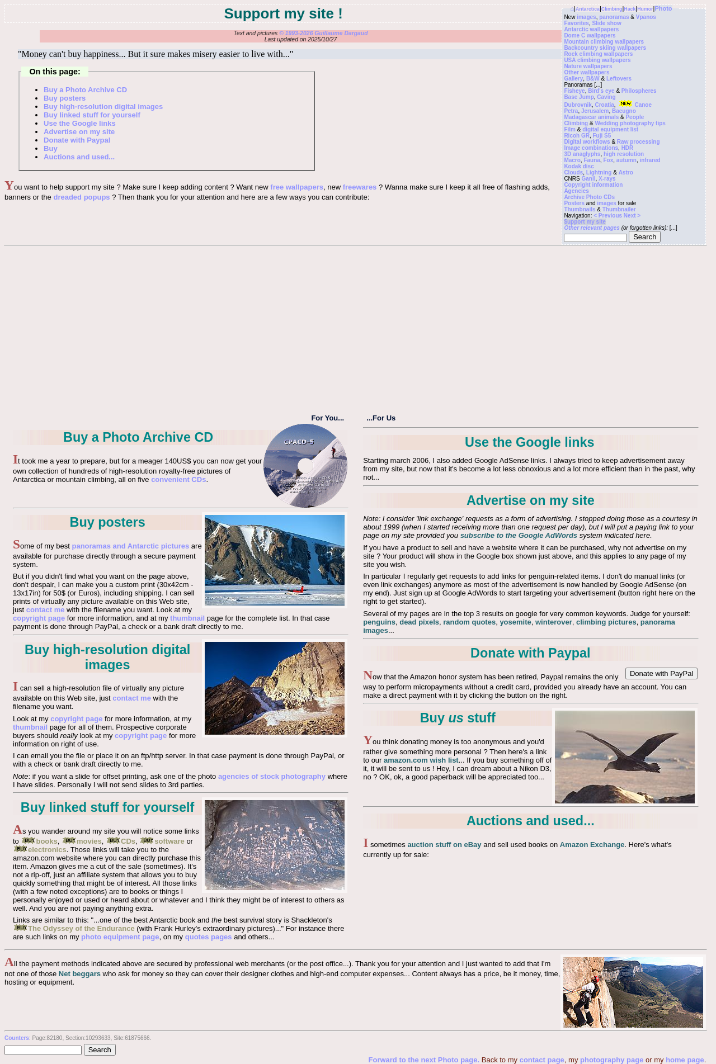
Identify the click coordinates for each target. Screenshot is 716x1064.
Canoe (634, 105)
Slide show (606, 23)
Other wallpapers (586, 72)
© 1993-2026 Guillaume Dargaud (323, 33)
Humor (645, 9)
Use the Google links (80, 123)
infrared (649, 160)
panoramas (614, 17)
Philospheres (639, 91)
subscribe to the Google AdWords (518, 535)
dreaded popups (81, 197)
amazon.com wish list (421, 760)
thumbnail (187, 618)
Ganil (589, 179)
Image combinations (591, 148)
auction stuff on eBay (444, 844)
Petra (571, 111)
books (39, 841)
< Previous (608, 215)
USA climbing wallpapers (597, 60)
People (634, 117)
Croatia (604, 105)
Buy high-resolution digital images (103, 106)
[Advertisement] (355, 330)
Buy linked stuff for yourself (92, 115)
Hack (629, 9)
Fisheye (574, 91)
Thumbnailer (619, 209)
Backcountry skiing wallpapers (605, 48)
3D (567, 154)
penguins (379, 622)
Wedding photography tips (630, 123)
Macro (572, 160)
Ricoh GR (577, 136)
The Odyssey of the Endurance (74, 928)
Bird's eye (601, 91)
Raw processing (638, 142)
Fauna (591, 160)
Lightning (599, 172)
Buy (51, 148)
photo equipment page (120, 937)
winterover (553, 622)
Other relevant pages (591, 228)
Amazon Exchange (592, 844)
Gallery (573, 78)
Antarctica (588, 9)
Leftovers (619, 78)
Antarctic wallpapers (591, 29)
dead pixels (419, 622)
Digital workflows (587, 142)
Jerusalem (595, 111)
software (161, 841)
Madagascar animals (591, 117)
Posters (574, 203)
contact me (45, 610)
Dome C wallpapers (589, 35)
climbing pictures (606, 622)
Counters (16, 1038)
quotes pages (208, 937)
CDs (120, 841)
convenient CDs (178, 479)
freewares (360, 187)
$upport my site (584, 222)
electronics (40, 849)
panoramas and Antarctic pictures (131, 546)
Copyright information (593, 185)
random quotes (469, 622)
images (586, 17)
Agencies (576, 191)
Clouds (573, 172)
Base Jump (578, 97)
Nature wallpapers (588, 66)
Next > (632, 215)
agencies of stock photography (272, 776)
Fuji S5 (602, 136)
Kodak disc (578, 166)
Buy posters (65, 98)
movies (82, 841)
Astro (626, 172)
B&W (593, 78)
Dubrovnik (577, 105)
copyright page (39, 618)
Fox (608, 160)
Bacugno (624, 111)
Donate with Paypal (77, 140)
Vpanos (646, 17)
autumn (626, 160)
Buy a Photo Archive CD (85, 90)
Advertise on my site (79, 131)
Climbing (612, 9)
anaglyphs (586, 154)
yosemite (515, 622)
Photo (663, 8)
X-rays (607, 179)
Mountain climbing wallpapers (604, 42)
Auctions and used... (79, 157)
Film (570, 129)
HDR (627, 148)
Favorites (576, 23)
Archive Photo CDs (589, 197)
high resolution (624, 154)
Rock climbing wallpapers (598, 54)
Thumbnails (579, 209)
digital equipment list (610, 129)
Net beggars (80, 974)
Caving (606, 97)
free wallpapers (296, 187)
